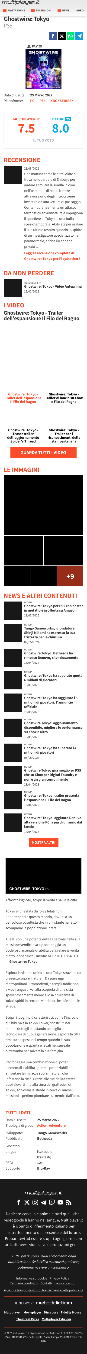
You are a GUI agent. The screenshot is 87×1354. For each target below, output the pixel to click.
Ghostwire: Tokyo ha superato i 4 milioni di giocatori (50, 750)
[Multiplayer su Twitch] (52, 1202)
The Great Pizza (27, 1319)
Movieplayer (32, 1312)
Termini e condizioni (24, 1283)
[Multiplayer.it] (20, 2)
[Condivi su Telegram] (79, 36)
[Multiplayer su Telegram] (43, 1202)
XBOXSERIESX (62, 100)
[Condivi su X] (62, 36)
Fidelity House (71, 1312)
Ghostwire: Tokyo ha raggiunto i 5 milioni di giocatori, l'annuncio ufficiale (50, 702)
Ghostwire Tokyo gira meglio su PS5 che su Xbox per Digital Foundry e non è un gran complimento (52, 775)
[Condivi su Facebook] (53, 36)
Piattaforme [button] (14, 10)
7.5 (26, 127)
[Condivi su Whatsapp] (70, 36)
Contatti (46, 1283)
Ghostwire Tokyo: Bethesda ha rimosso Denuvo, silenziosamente (51, 655)
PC (32, 100)
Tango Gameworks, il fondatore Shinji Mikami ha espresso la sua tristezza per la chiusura (49, 633)
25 (68, 119)
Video (80, 10)
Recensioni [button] (41, 10)
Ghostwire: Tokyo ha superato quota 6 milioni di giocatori (53, 677)
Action (42, 1125)
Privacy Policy (59, 1278)
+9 (70, 576)
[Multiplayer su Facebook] (18, 1202)
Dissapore (51, 1312)
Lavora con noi (65, 1283)
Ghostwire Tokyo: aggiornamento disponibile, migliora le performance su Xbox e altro (53, 727)
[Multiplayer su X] (27, 1202)
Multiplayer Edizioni (56, 1319)
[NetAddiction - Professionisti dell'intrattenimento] (54, 1303)
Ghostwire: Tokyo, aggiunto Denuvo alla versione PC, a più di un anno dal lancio (53, 822)
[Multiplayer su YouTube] (60, 1202)
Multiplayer (12, 1312)
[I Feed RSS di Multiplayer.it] (68, 1202)
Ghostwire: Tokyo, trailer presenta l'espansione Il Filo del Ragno (51, 797)
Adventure (57, 1125)
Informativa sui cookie (31, 1278)
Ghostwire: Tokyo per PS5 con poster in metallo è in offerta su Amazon (53, 608)
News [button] (63, 10)
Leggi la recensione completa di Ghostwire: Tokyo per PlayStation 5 (52, 256)
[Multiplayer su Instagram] (35, 1202)
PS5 (42, 100)
